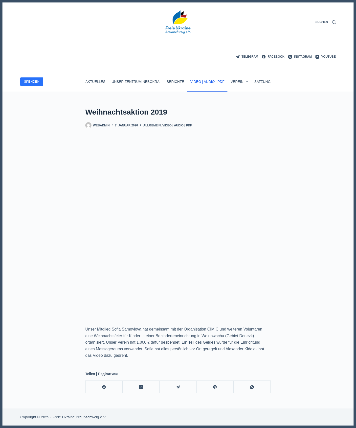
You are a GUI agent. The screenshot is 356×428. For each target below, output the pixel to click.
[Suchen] (325, 22)
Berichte (175, 82)
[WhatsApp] (252, 387)
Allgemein (152, 125)
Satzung (262, 82)
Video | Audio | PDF (207, 82)
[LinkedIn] (141, 387)
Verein (240, 82)
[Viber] (215, 387)
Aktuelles (95, 82)
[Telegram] (247, 56)
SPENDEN (32, 81)
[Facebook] (273, 56)
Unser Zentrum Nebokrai (135, 82)
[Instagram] (300, 56)
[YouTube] (325, 56)
